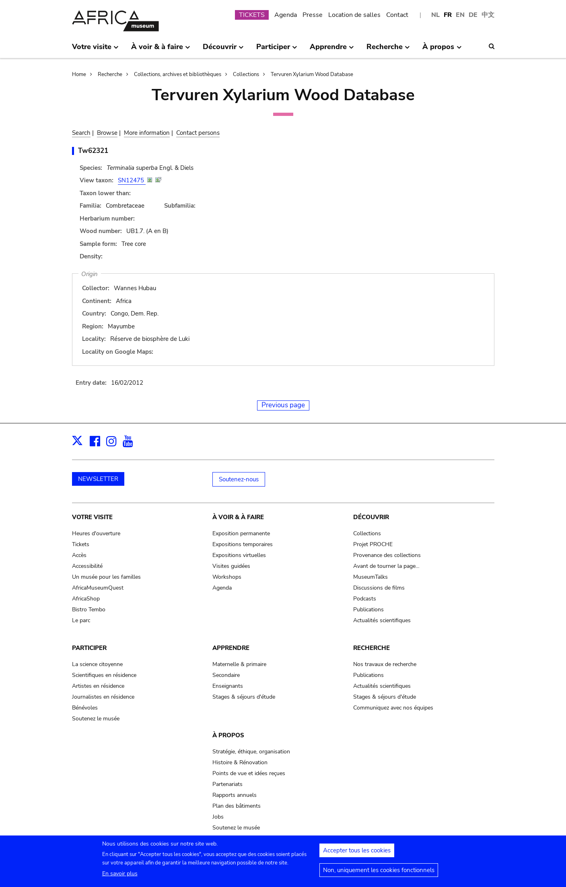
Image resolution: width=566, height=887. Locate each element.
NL (435, 14)
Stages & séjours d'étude (243, 697)
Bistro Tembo (88, 609)
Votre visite (92, 517)
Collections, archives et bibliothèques (177, 74)
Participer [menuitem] (276, 50)
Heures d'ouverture (96, 533)
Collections (246, 74)
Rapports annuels (234, 795)
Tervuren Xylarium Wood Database (312, 74)
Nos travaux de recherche (384, 664)
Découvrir (371, 517)
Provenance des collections (387, 555)
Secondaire (226, 675)
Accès (79, 555)
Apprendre (230, 648)
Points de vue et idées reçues (248, 773)
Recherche (110, 74)
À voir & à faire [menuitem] (160, 50)
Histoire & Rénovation (240, 762)
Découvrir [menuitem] (223, 50)
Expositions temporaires (242, 544)
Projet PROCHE (373, 544)
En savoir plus (120, 877)
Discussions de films (379, 588)
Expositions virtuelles (239, 555)
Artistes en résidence (98, 686)
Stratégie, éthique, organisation (251, 751)
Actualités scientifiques (382, 620)
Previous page (283, 405)
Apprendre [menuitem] (332, 50)
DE (473, 14)
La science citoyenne (97, 664)
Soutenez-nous (239, 479)
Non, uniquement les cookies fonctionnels (378, 874)
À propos (228, 735)
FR (448, 14)
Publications (368, 609)
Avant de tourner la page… (386, 566)
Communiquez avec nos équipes (393, 708)
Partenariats (227, 784)
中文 (488, 14)
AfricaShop (86, 598)
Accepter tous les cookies (357, 854)
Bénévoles (85, 708)
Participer (89, 648)
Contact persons (198, 133)
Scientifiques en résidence (104, 675)
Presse (313, 14)
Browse (107, 133)
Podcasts (364, 598)
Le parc (81, 620)
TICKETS (252, 14)
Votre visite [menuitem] (95, 50)
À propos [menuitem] (441, 50)
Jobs (218, 817)
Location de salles (354, 14)
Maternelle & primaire (239, 664)
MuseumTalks (370, 577)
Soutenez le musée (95, 718)
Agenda (285, 14)
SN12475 (132, 180)
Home (79, 74)
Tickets (80, 544)
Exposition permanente (241, 533)
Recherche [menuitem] (388, 50)
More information (147, 133)
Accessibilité (87, 566)
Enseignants (227, 686)
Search (81, 133)
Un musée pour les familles (106, 577)
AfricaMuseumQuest (97, 588)
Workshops (226, 577)
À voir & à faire (238, 517)
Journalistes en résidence (103, 697)
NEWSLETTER (98, 479)
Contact (397, 14)
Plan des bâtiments (236, 806)
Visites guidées (231, 566)
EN (460, 14)
